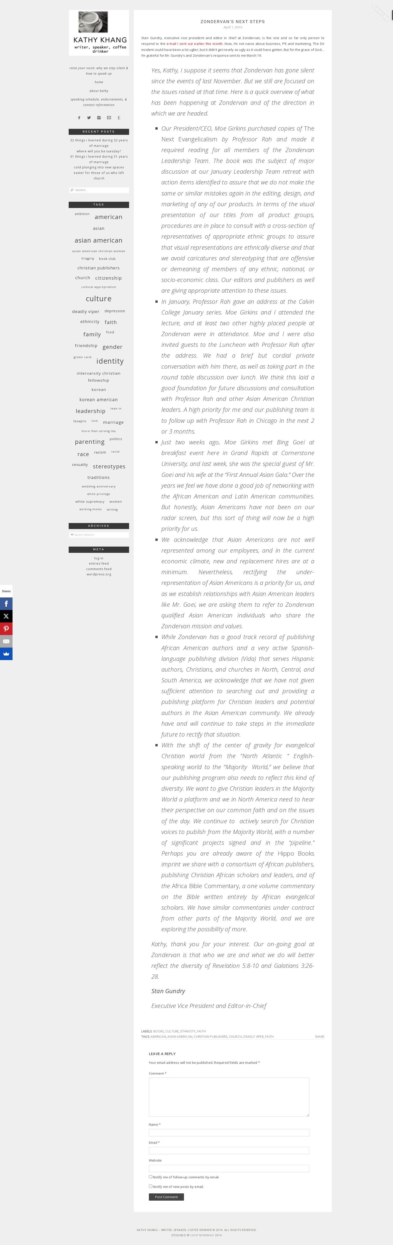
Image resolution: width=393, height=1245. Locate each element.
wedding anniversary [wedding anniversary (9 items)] (99, 486)
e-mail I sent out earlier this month (195, 43)
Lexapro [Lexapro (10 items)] (79, 421)
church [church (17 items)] (82, 277)
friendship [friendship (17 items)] (86, 345)
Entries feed (99, 563)
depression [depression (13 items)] (115, 310)
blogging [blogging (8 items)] (87, 258)
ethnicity (188, 1031)
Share (319, 1037)
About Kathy (99, 91)
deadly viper (253, 1036)
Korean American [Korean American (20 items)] (98, 399)
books (158, 1031)
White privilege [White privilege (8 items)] (98, 494)
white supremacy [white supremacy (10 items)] (90, 501)
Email (154, 1142)
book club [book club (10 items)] (107, 259)
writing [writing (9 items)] (112, 509)
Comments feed (99, 569)
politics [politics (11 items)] (116, 439)
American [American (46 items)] (109, 217)
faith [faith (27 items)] (111, 322)
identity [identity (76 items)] (110, 361)
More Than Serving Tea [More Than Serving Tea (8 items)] (98, 431)
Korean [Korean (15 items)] (98, 389)
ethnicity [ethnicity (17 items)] (90, 321)
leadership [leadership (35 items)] (91, 410)
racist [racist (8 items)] (115, 451)
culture (172, 1031)
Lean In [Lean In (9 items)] (116, 408)
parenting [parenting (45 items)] (90, 441)
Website (155, 1160)
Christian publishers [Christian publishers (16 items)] (98, 268)
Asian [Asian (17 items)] (99, 228)
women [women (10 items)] (116, 501)
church (235, 1036)
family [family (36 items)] (92, 334)
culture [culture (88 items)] (99, 298)
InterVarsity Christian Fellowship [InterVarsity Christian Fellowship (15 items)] (99, 377)
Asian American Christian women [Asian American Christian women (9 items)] (98, 251)
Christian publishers (210, 1036)
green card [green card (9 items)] (82, 357)
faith (201, 1031)
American (158, 1036)
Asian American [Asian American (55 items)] (99, 240)
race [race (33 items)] (83, 454)
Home (99, 82)
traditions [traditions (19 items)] (98, 477)
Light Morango (202, 1235)
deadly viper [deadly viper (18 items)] (86, 311)
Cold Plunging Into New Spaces (99, 167)
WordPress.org (99, 574)
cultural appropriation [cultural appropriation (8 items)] (98, 287)
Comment (157, 1073)
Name (155, 1124)
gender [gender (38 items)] (113, 347)
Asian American (179, 1036)
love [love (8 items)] (94, 421)
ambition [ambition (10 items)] (82, 214)
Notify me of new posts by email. (178, 1186)
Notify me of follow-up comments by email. (186, 1177)
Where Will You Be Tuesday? (99, 151)
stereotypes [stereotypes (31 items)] (109, 466)
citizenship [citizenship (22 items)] (108, 278)
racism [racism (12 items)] (100, 452)
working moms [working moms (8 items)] (90, 509)
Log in (99, 558)
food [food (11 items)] (110, 332)
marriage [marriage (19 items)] (113, 422)
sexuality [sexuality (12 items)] (80, 464)
